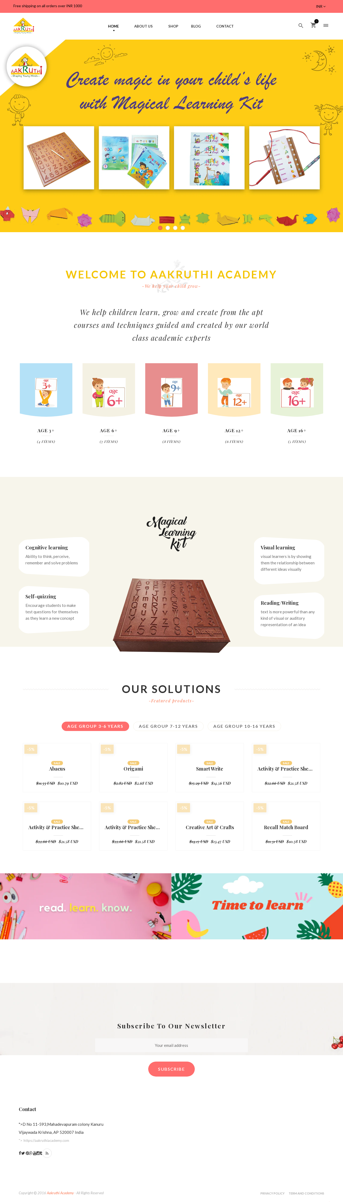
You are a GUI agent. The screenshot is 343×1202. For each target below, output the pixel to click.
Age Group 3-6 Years (95, 726)
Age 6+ (108, 430)
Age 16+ (297, 430)
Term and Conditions (306, 1193)
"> (44, 1140)
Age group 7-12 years (168, 726)
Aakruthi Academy (60, 1193)
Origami (133, 769)
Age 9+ (171, 430)
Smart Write (209, 769)
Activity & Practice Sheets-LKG (56, 827)
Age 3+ (46, 430)
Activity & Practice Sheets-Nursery (133, 827)
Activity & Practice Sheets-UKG (286, 769)
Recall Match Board (286, 827)
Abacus (57, 769)
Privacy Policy (272, 1193)
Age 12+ (234, 430)
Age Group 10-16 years (244, 726)
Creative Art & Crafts (210, 827)
